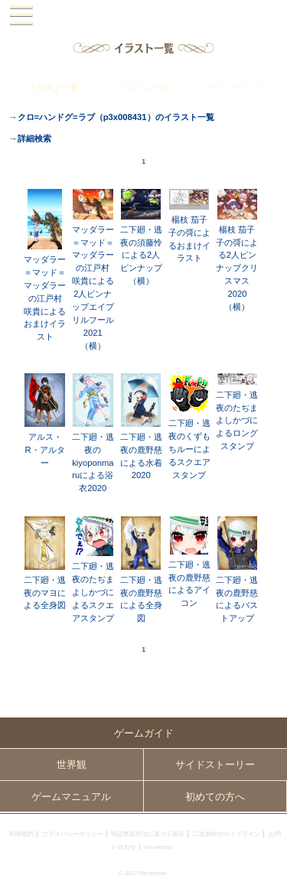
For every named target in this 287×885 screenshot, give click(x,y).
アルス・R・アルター (44, 449)
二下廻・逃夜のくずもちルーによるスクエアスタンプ (189, 449)
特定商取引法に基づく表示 (147, 834)
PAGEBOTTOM (270, 867)
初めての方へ (215, 796)
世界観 (71, 764)
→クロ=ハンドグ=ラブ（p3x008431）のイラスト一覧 (111, 117)
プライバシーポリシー (72, 834)
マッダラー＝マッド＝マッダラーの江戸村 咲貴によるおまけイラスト (45, 298)
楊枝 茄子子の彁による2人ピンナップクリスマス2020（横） (237, 268)
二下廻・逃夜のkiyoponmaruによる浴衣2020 (93, 462)
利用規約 (21, 834)
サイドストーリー (215, 764)
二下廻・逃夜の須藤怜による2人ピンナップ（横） (141, 255)
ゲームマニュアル (71, 796)
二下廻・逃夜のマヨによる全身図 (45, 592)
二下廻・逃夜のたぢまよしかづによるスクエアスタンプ (93, 592)
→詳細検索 (29, 138)
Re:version (158, 847)
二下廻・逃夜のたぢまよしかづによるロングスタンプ (237, 420)
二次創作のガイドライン (226, 834)
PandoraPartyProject (143, 15)
